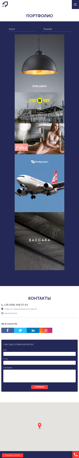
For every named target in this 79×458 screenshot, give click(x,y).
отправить (39, 387)
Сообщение (7, 368)
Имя (4, 350)
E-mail (5, 359)
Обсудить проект (12, 455)
